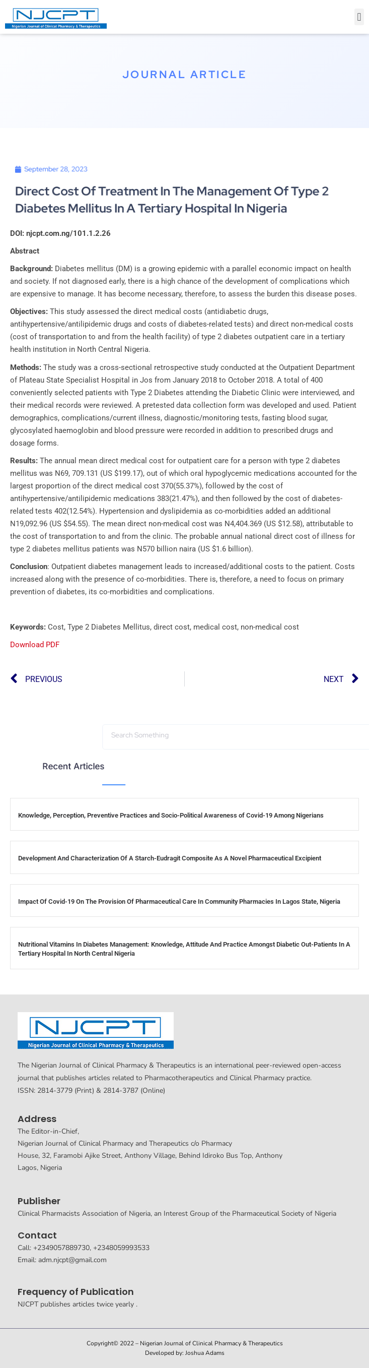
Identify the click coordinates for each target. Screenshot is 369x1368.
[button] (359, 17)
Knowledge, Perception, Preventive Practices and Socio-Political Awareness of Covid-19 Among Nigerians (171, 815)
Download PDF (34, 644)
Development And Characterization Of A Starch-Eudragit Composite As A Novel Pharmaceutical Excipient (169, 858)
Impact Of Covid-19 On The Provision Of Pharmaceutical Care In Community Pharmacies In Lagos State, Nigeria (179, 901)
